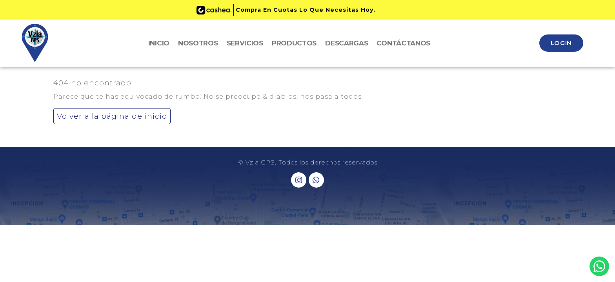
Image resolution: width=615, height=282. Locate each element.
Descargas (346, 43)
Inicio (158, 43)
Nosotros (198, 43)
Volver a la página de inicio (110, 114)
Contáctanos (403, 43)
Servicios (245, 43)
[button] (561, 43)
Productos (294, 43)
